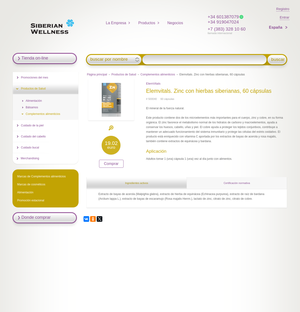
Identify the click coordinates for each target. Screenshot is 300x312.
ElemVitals (153, 83)
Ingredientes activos (136, 183)
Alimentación (34, 100)
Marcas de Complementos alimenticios (41, 176)
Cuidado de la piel (32, 125)
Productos (146, 23)
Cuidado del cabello (33, 136)
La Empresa (116, 23)
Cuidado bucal (30, 147)
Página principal (97, 74)
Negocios (175, 23)
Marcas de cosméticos (31, 184)
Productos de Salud (124, 74)
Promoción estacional (30, 200)
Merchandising (30, 158)
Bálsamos (32, 107)
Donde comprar (36, 217)
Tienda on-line (34, 58)
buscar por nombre (109, 59)
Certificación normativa (237, 183)
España (276, 27)
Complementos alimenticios (157, 74)
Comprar (111, 164)
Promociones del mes (34, 77)
